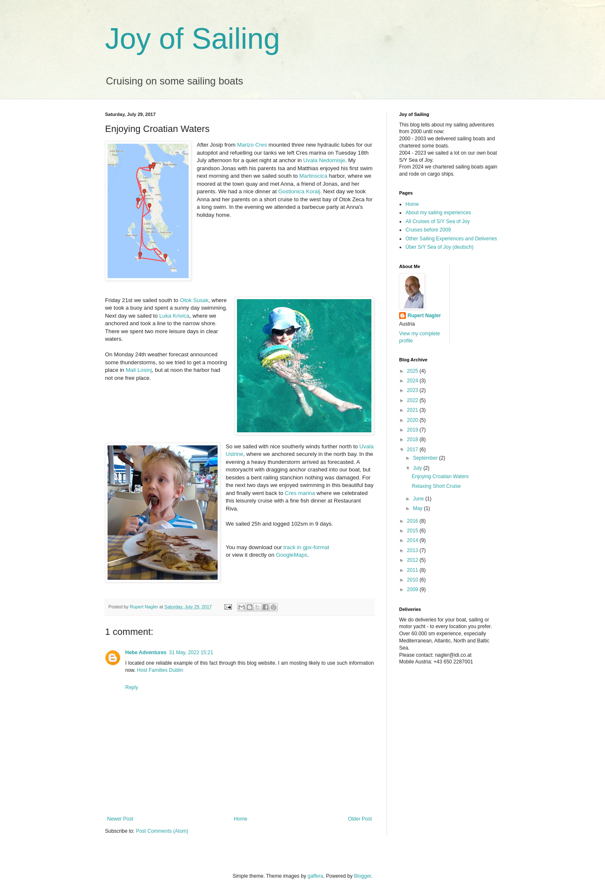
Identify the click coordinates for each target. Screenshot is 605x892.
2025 (413, 371)
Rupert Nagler (424, 315)
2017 (413, 450)
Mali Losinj (139, 370)
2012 (413, 560)
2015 (413, 531)
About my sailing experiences (438, 213)
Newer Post (120, 819)
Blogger (362, 876)
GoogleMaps (292, 555)
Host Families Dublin (160, 670)
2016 (413, 521)
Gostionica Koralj (299, 191)
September (426, 458)
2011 (413, 570)
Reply (131, 687)
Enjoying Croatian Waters (440, 476)
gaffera (315, 876)
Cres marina (300, 493)
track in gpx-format (306, 547)
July (418, 468)
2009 (413, 589)
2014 (413, 540)
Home (240, 819)
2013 (413, 550)
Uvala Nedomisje (324, 160)
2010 (413, 580)
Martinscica (313, 176)
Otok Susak (194, 300)
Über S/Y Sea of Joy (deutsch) (439, 247)
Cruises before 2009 (428, 230)
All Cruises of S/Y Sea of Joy (437, 221)
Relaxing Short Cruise (436, 486)
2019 (413, 430)
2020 (413, 420)
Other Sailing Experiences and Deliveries (451, 239)
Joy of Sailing (192, 38)
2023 (413, 390)
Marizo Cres (252, 145)
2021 (413, 410)
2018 (413, 439)
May (418, 508)
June (419, 499)
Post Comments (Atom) (162, 831)
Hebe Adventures (145, 652)
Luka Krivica (174, 316)
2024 (413, 381)
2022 (413, 400)
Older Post (360, 819)
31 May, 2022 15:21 (191, 652)
